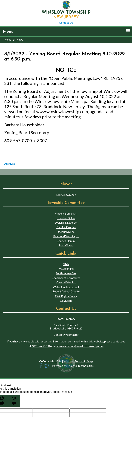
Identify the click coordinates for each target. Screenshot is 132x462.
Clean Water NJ (66, 282)
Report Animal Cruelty (66, 291)
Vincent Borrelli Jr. (66, 213)
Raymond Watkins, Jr (66, 236)
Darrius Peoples (66, 227)
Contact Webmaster (66, 334)
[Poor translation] (14, 401)
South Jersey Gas (66, 273)
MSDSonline (66, 268)
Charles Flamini (66, 240)
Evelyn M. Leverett (66, 222)
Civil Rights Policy (66, 296)
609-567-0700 (41, 346)
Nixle (66, 264)
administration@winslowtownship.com (80, 346)
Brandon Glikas (66, 218)
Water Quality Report (66, 287)
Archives (9, 163)
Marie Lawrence (66, 194)
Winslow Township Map (78, 361)
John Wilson (66, 245)
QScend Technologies (80, 365)
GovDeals (66, 300)
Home (8, 39)
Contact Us (66, 22)
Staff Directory (66, 318)
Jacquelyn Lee (66, 231)
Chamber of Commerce (66, 277)
